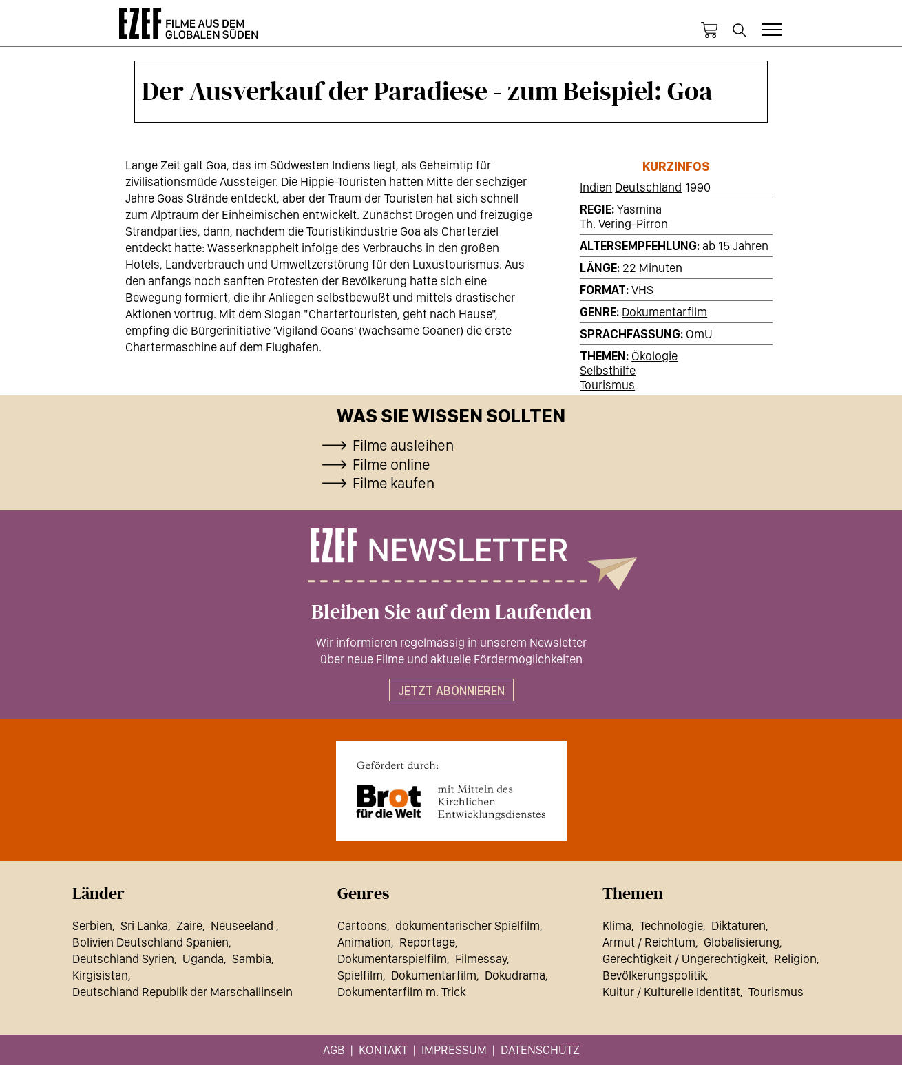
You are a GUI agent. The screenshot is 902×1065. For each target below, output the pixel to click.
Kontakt (383, 1049)
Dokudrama (515, 975)
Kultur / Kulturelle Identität (671, 991)
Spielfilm (360, 975)
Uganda (203, 958)
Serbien (92, 925)
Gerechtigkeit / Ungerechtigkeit (684, 958)
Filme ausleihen (403, 445)
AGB (334, 1049)
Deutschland (648, 187)
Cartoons (362, 925)
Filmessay (481, 958)
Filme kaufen (393, 483)
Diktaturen (738, 925)
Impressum (454, 1049)
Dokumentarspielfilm (392, 958)
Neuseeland (243, 925)
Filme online (391, 464)
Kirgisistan (100, 975)
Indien (596, 187)
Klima (616, 925)
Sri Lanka (144, 925)
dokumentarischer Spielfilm (467, 925)
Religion (795, 958)
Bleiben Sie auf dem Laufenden (451, 612)
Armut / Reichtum (648, 942)
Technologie (671, 925)
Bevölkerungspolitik (654, 975)
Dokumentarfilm (664, 311)
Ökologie (654, 356)
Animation (364, 942)
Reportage (427, 942)
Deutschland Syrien (123, 958)
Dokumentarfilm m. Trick (401, 991)
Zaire (189, 925)
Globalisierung (741, 942)
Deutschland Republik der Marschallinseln (182, 991)
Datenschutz (540, 1049)
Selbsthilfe (608, 370)
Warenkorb (709, 30)
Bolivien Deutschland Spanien (150, 942)
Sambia (251, 958)
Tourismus (607, 385)
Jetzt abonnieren (451, 690)
